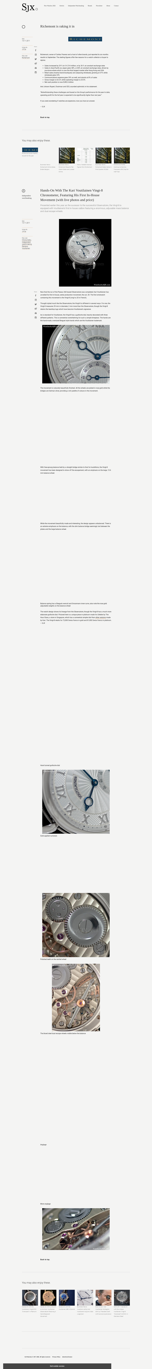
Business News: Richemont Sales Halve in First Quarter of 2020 (103, 167)
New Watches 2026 (49, 6)
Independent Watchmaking (76, 6)
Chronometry (26, 240)
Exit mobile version (57, 1366)
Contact (116, 6)
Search (129, 6)
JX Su (24, 49)
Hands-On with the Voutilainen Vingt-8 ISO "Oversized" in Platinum (29, 1309)
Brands (90, 6)
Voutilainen (26, 248)
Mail (35, 68)
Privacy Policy (56, 1357)
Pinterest (125, 1357)
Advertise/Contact (67, 1357)
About (108, 6)
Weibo (35, 63)
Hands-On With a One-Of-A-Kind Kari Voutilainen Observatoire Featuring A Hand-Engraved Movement (48, 1311)
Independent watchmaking (27, 243)
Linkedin (35, 54)
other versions (100, 617)
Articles (61, 6)
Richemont (26, 58)
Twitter (35, 59)
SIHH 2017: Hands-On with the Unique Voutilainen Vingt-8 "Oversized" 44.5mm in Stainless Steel (121, 1311)
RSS (129, 1357)
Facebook (35, 50)
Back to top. (45, 117)
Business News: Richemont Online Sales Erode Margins (47, 167)
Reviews (25, 246)
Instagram (35, 72)
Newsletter (99, 6)
